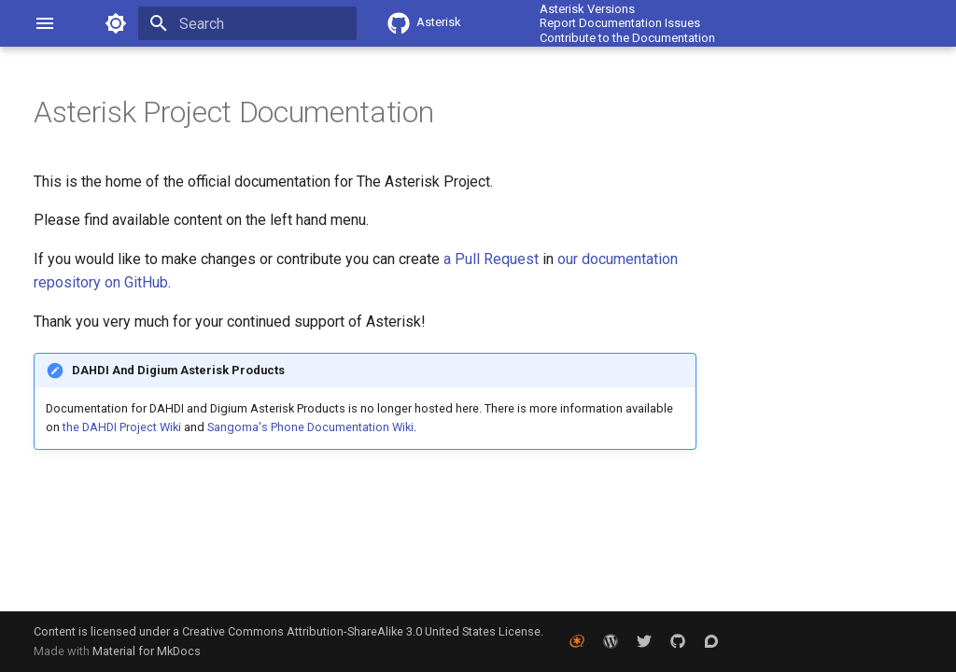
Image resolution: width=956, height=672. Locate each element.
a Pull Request (491, 259)
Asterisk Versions (587, 9)
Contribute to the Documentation (627, 38)
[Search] (247, 23)
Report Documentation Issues (620, 23)
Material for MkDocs (146, 651)
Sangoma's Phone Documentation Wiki (310, 427)
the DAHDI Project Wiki (122, 427)
